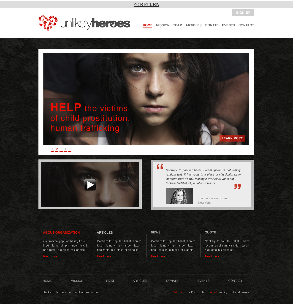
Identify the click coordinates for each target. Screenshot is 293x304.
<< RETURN (146, 4)
